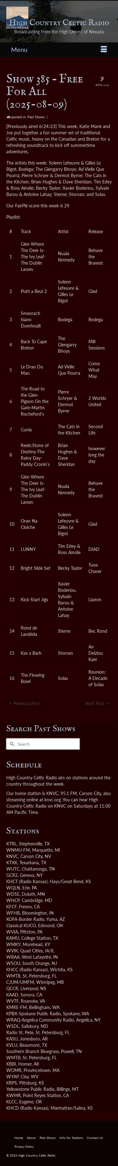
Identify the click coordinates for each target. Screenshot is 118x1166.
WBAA (13, 957)
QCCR (12, 988)
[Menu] (59, 49)
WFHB (13, 913)
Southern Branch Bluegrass (32, 1051)
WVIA (12, 931)
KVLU (11, 1045)
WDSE (13, 894)
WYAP (12, 1076)
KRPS (11, 1082)
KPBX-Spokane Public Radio (33, 1013)
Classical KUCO (21, 925)
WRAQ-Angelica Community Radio (40, 1020)
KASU (12, 1038)
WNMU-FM (18, 850)
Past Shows (36, 117)
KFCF (11, 906)
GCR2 (12, 875)
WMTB (13, 975)
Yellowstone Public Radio (30, 1089)
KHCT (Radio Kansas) (27, 881)
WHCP (13, 900)
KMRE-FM (16, 1007)
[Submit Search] (11, 743)
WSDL (12, 1026)
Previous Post (27, 703)
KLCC (11, 1101)
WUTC (13, 869)
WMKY (13, 944)
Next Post (94, 703)
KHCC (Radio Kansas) (27, 969)
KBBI (11, 1064)
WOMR (13, 1070)
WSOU (13, 963)
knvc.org (52, 799)
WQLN (13, 887)
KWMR (13, 1095)
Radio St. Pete (19, 1032)
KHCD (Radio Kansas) (27, 1108)
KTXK (11, 862)
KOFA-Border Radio (25, 919)
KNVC (12, 856)
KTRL (11, 843)
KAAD (12, 994)
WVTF (12, 1001)
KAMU (12, 938)
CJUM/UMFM (20, 982)
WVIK (12, 950)
